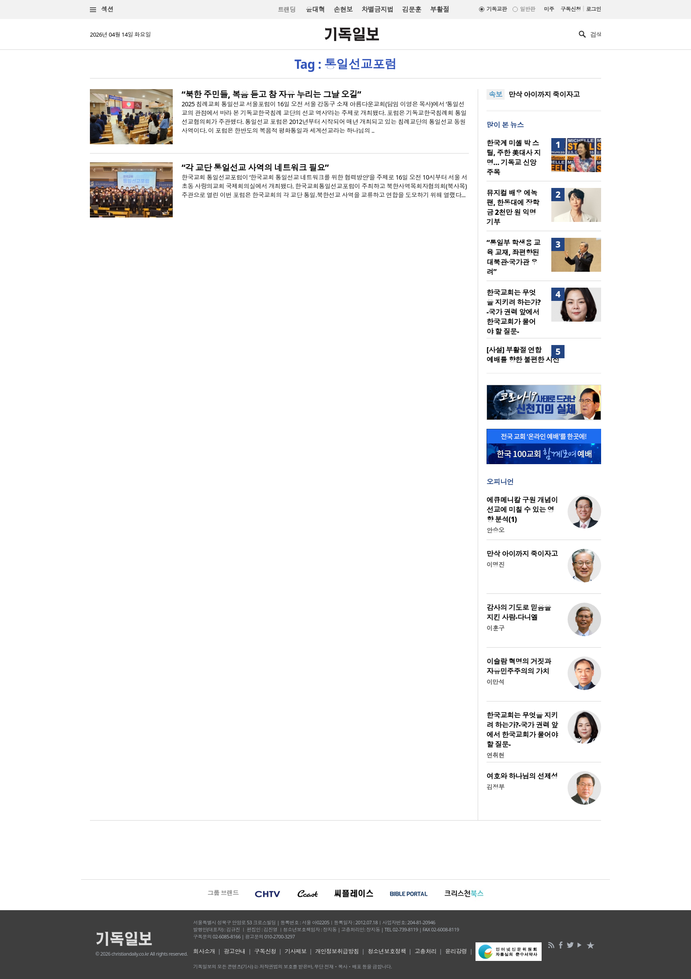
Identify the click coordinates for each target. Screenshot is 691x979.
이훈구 (495, 628)
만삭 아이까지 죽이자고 (544, 94)
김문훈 (411, 9)
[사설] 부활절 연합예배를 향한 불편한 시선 (523, 354)
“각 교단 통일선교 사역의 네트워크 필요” (255, 167)
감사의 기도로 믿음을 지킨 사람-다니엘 (519, 612)
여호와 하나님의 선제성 (522, 776)
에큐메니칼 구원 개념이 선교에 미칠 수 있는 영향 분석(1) (522, 509)
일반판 (527, 9)
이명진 (495, 564)
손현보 (343, 9)
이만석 (495, 682)
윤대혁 (315, 9)
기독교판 (497, 9)
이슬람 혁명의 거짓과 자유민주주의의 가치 (519, 666)
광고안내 (235, 951)
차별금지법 (377, 9)
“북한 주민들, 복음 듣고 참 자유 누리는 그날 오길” (271, 94)
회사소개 (204, 951)
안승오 (495, 530)
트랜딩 (286, 9)
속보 (495, 94)
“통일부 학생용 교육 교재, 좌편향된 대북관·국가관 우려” (513, 257)
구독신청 (571, 9)
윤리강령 (456, 951)
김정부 (495, 787)
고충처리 (426, 951)
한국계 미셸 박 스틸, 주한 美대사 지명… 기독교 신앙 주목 (514, 157)
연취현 (495, 755)
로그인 (593, 9)
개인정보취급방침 (337, 951)
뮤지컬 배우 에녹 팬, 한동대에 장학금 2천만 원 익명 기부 (513, 207)
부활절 (439, 9)
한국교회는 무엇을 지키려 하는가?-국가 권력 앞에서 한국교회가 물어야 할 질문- (514, 312)
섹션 (102, 9)
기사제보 (296, 951)
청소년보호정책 (387, 951)
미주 (549, 9)
